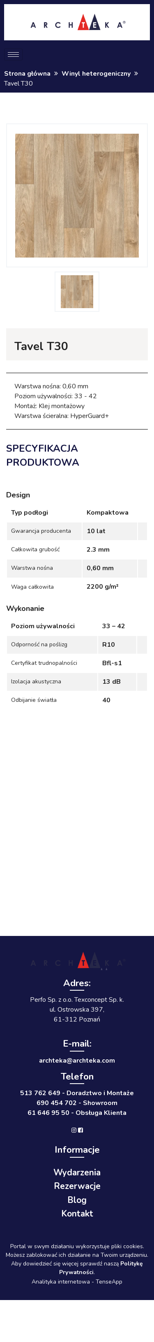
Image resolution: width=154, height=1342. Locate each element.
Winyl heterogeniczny (96, 73)
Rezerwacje (77, 1186)
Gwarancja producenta (41, 531)
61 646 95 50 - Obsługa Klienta (77, 1112)
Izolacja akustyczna (36, 681)
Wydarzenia (77, 1172)
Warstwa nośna (32, 568)
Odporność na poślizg (39, 644)
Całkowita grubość (35, 549)
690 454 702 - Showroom (77, 1102)
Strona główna (27, 73)
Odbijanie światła (34, 700)
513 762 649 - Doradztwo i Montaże (77, 1093)
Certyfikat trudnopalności (44, 663)
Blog (77, 1200)
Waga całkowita (32, 587)
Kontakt (77, 1213)
